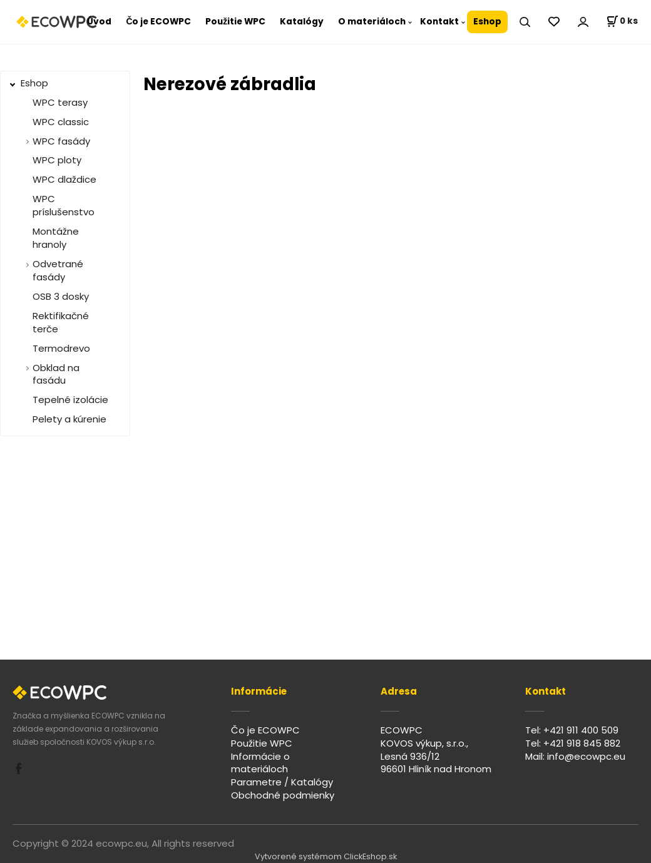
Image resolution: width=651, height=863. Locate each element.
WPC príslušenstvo (64, 205)
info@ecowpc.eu (586, 756)
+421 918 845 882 (581, 743)
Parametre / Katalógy (282, 782)
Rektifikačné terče (61, 322)
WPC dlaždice (64, 179)
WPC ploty (57, 159)
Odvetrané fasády (58, 270)
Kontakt (439, 22)
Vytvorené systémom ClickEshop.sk (326, 856)
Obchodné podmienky (282, 795)
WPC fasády (61, 141)
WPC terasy (60, 102)
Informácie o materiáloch (260, 763)
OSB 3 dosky (61, 296)
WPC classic (61, 121)
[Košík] (622, 22)
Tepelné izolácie (70, 399)
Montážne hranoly (56, 238)
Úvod (99, 22)
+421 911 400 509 (580, 730)
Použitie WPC (235, 22)
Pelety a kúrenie (69, 419)
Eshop (487, 22)
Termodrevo (61, 348)
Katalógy (302, 22)
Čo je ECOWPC (158, 22)
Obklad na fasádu (56, 374)
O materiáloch (372, 22)
